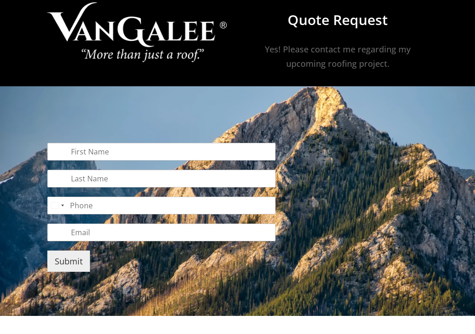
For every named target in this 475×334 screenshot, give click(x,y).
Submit (69, 261)
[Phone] (161, 205)
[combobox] (57, 205)
